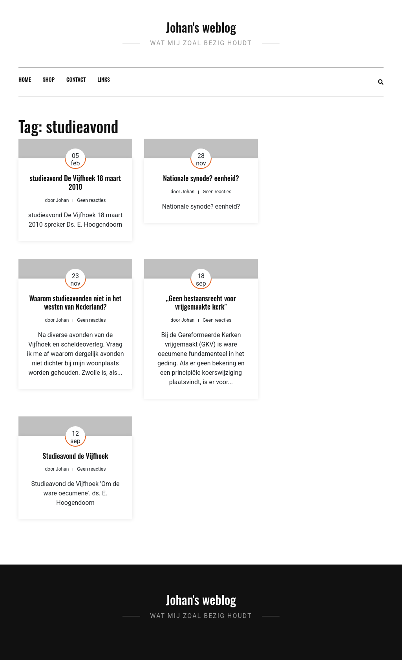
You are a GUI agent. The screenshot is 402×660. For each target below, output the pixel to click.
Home (24, 79)
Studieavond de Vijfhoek (75, 456)
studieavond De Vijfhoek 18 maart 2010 (75, 182)
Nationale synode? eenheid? (201, 178)
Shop (49, 79)
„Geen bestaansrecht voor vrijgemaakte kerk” (201, 302)
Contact (76, 79)
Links (103, 79)
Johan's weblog (201, 27)
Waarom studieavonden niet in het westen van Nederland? (75, 302)
